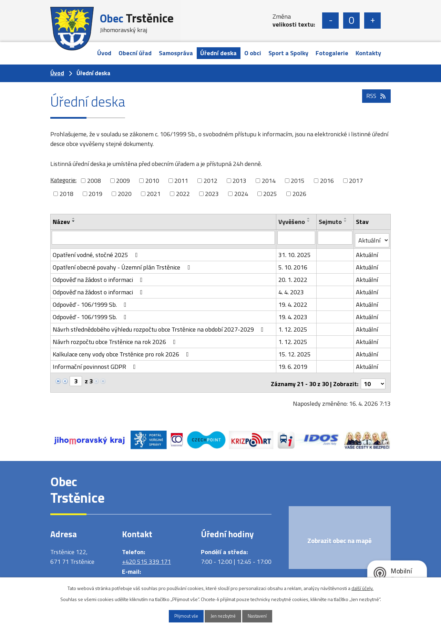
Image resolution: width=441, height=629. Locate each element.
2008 (94, 180)
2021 (154, 193)
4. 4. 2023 (291, 289)
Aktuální (367, 252)
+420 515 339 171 (146, 556)
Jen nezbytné (223, 615)
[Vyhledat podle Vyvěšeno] (296, 237)
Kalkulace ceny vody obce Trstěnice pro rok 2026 (122, 351)
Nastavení (264, 615)
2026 (299, 193)
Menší (330, 20)
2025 (270, 193)
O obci (252, 53)
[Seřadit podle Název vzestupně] (74, 218)
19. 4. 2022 (292, 301)
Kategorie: (63, 180)
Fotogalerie (332, 53)
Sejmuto (330, 221)
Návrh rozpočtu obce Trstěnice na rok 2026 (115, 339)
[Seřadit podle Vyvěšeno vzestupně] (308, 218)
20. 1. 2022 (292, 277)
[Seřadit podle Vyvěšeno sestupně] (308, 221)
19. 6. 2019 (292, 363)
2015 (298, 180)
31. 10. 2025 (294, 252)
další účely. (362, 587)
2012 (210, 180)
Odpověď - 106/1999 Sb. (91, 301)
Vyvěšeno (291, 221)
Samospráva (176, 53)
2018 (66, 193)
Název (61, 221)
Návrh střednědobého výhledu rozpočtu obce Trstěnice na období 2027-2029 (159, 326)
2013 (239, 180)
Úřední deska (218, 53)
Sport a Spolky (288, 53)
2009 (123, 180)
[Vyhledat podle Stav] (372, 238)
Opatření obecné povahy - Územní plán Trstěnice (123, 264)
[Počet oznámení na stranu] (373, 378)
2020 (125, 193)
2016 (327, 180)
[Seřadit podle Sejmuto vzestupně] (346, 218)
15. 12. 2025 (294, 351)
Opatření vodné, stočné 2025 (97, 252)
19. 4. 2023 (292, 314)
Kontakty (368, 53)
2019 (95, 193)
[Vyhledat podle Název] (163, 237)
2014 (269, 180)
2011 (181, 180)
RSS (376, 103)
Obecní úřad (135, 53)
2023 (212, 193)
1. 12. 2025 (292, 326)
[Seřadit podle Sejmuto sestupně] (346, 221)
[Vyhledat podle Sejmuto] (335, 237)
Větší (372, 20)
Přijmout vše (179, 615)
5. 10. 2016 (292, 264)
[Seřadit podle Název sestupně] (74, 221)
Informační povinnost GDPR (96, 363)
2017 (356, 180)
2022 (183, 193)
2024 (241, 193)
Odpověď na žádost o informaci (99, 277)
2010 (152, 180)
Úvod (104, 53)
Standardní (351, 20)
